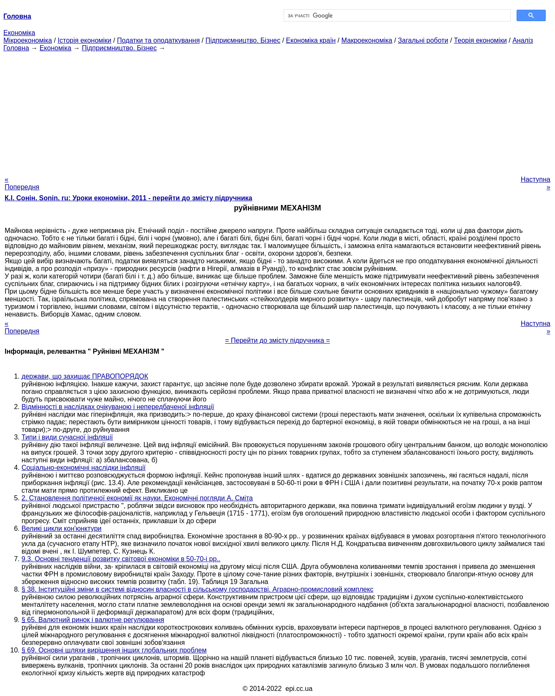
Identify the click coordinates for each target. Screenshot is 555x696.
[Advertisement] (277, 111)
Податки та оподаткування (158, 40)
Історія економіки (84, 40)
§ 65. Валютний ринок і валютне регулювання (93, 619)
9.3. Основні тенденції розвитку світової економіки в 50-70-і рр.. (121, 558)
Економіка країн (311, 40)
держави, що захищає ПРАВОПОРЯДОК (85, 376)
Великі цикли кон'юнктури (61, 528)
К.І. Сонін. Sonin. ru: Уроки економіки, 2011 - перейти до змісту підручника (128, 198)
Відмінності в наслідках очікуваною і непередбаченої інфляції (118, 406)
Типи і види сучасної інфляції (67, 437)
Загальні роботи (423, 40)
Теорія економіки (480, 40)
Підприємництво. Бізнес (243, 40)
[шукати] (396, 15)
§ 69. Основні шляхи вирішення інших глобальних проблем (114, 650)
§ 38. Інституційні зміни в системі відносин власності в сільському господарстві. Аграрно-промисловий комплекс (198, 589)
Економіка (19, 32)
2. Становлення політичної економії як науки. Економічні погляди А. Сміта (137, 498)
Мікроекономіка (27, 40)
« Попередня (22, 183)
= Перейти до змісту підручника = (277, 340)
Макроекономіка (367, 40)
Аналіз (522, 40)
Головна (16, 48)
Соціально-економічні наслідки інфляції (84, 467)
